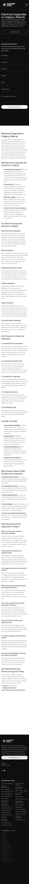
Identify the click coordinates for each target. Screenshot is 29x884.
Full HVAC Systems (7, 794)
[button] (27, 4)
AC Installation (5, 812)
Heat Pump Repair (6, 808)
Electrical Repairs (20, 813)
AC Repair (4, 817)
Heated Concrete (6, 810)
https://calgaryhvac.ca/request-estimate (13, 688)
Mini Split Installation (4, 820)
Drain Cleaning (19, 804)
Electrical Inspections (18, 816)
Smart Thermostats (7, 791)
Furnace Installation (7, 783)
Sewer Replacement (21, 799)
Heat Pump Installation (4, 801)
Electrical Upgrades (21, 811)
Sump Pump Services (19, 794)
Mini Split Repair (6, 822)
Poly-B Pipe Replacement (19, 802)
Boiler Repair (5, 798)
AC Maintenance (6, 814)
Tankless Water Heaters (19, 784)
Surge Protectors (20, 819)
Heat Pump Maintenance (5, 805)
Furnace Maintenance (5, 786)
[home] (9, 5)
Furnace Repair (5, 789)
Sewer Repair (19, 796)
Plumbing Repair (20, 809)
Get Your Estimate (14, 757)
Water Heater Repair (21, 791)
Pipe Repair (18, 807)
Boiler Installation (6, 796)
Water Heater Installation (19, 788)
